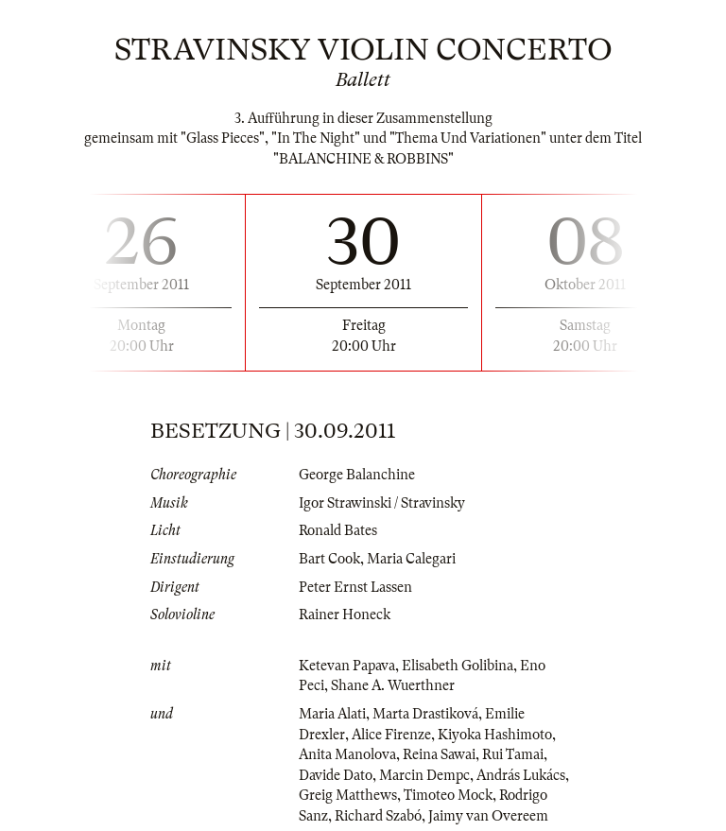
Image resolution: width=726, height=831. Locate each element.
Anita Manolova (347, 754)
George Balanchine (357, 474)
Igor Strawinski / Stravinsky (382, 503)
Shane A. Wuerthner (393, 685)
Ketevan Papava (347, 665)
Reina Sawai (439, 754)
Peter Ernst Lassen (355, 587)
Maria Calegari (411, 558)
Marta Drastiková (425, 713)
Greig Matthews (348, 795)
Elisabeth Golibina (457, 665)
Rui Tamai (513, 754)
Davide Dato (335, 775)
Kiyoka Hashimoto (495, 734)
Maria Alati (332, 713)
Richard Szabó (378, 815)
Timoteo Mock (448, 795)
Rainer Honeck (344, 614)
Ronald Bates (338, 530)
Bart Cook (329, 558)
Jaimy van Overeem (488, 815)
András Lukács (520, 775)
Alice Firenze (391, 734)
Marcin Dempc (424, 775)
